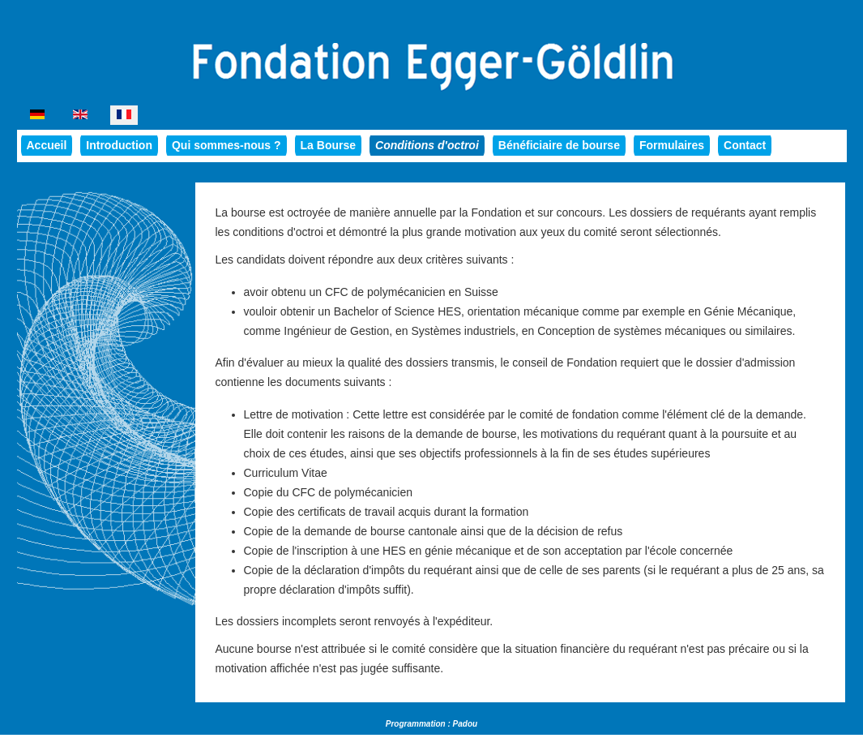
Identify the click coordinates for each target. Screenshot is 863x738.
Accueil (47, 145)
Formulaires (671, 145)
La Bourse (328, 145)
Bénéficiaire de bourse (559, 145)
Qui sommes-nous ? (226, 145)
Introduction (119, 145)
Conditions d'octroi (427, 145)
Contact (745, 145)
